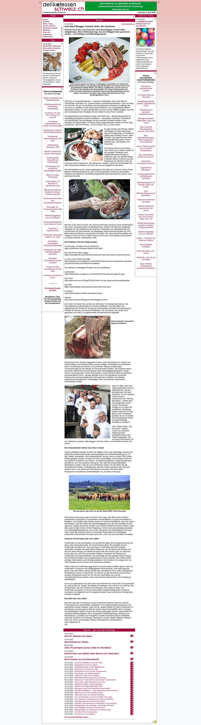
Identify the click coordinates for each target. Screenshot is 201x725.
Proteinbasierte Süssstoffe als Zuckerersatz (53, 160)
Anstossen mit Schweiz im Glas (86, 669)
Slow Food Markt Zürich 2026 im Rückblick (88, 647)
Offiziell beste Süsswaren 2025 (53, 146)
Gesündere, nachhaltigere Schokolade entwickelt (53, 243)
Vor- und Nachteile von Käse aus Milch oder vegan (93, 697)
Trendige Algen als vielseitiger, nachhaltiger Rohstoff (94, 705)
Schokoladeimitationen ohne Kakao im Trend (52, 223)
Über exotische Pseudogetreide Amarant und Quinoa (146, 129)
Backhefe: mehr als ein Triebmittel (146, 258)
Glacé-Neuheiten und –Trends (146, 252)
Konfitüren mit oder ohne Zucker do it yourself (52, 115)
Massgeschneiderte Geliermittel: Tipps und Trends (146, 120)
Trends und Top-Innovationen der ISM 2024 (52, 269)
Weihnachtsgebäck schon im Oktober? (52, 217)
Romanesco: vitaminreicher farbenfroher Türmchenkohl (95, 680)
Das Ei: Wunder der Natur (78, 636)
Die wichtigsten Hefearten (146, 246)
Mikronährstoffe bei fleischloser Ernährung (90, 678)
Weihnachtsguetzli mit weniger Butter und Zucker (146, 185)
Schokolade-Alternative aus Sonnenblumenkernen (52, 200)
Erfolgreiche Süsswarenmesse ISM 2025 (53, 138)
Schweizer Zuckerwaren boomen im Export (52, 260)
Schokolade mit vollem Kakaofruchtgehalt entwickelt (52, 252)
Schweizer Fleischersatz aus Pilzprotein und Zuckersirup (95, 703)
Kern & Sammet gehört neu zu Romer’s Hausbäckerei (146, 148)
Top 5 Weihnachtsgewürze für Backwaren (146, 193)
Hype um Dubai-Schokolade (52, 176)
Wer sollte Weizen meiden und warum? (146, 156)
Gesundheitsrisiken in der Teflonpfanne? (89, 667)
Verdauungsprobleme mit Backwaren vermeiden (146, 176)
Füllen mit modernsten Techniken (146, 201)
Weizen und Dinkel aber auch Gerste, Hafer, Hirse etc (146, 217)
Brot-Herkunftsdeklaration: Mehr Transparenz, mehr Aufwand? (146, 139)
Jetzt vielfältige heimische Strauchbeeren (89, 708)
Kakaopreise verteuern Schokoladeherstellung (52, 131)
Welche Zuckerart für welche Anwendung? (52, 152)
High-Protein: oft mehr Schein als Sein (88, 693)
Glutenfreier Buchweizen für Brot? (146, 162)
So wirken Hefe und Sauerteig (85, 712)
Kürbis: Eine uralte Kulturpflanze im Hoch (89, 682)
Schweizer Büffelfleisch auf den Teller (88, 663)
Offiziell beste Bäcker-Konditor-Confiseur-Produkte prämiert (53, 192)
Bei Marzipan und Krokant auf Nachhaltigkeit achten (52, 168)
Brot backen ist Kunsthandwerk (82, 659)
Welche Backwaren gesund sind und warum (146, 208)
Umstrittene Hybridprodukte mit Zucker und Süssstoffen (52, 123)
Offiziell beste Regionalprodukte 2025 (88, 686)
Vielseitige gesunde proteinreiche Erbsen (89, 701)
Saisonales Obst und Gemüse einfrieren (89, 695)
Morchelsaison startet (76, 642)
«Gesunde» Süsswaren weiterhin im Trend (52, 236)
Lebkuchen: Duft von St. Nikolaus (86, 675)
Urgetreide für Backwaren (146, 169)
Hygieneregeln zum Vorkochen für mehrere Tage (92, 710)
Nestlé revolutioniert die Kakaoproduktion (52, 99)
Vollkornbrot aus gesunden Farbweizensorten (146, 112)
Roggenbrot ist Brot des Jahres (86, 665)
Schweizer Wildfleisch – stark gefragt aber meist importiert (96, 690)
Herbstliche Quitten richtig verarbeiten (88, 684)
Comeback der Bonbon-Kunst (52, 276)
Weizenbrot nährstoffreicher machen (146, 88)
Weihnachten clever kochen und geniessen (90, 671)
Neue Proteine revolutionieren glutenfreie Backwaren (146, 266)
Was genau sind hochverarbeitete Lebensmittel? (92, 688)
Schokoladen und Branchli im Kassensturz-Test (53, 183)
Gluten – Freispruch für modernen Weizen (146, 239)
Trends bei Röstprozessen (53, 229)
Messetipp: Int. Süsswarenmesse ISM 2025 (53, 209)
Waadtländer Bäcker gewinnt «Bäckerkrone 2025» (146, 103)
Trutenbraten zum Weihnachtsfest (87, 673)
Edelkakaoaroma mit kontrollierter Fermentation (52, 106)
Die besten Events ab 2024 (53, 289)
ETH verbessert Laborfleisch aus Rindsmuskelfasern (94, 699)
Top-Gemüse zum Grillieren (84, 714)
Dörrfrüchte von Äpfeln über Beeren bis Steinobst (92, 653)
